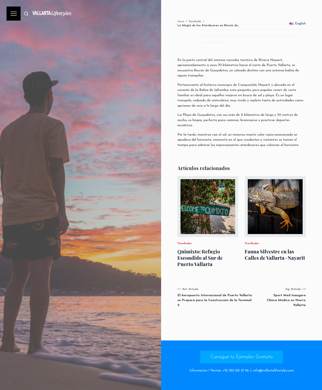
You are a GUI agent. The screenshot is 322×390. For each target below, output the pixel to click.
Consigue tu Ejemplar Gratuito (241, 357)
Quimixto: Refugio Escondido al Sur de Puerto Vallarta (200, 257)
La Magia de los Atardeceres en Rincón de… (208, 25)
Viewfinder (194, 21)
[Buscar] (26, 14)
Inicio (180, 21)
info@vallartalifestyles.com (273, 370)
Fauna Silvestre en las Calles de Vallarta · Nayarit (275, 254)
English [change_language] (297, 23)
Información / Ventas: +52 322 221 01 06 (219, 370)
